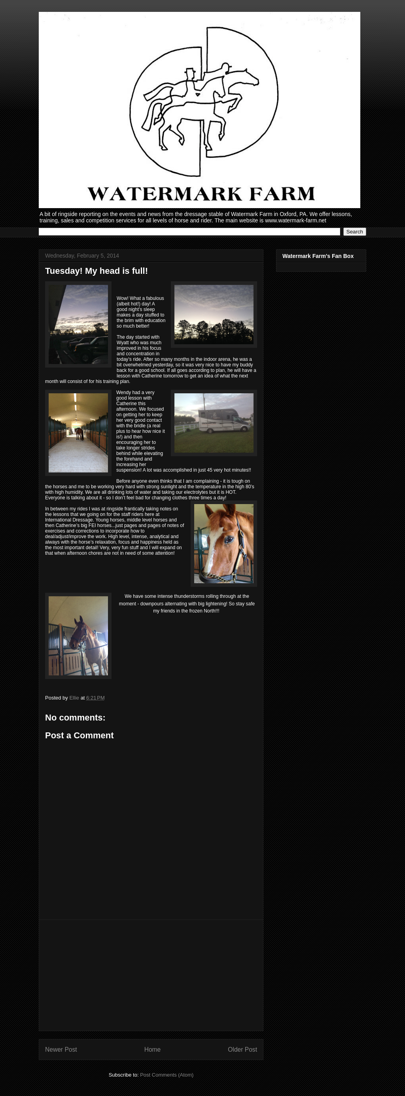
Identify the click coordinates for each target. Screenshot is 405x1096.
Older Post (242, 1049)
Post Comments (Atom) (166, 1075)
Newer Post (61, 1049)
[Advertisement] (151, 975)
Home (152, 1049)
